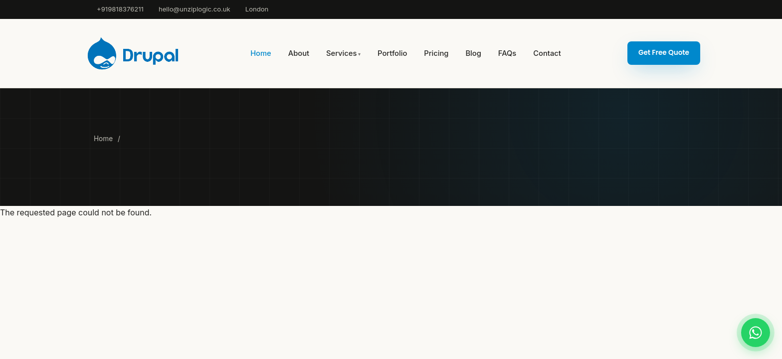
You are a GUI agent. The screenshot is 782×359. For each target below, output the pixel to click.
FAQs (507, 53)
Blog (473, 53)
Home (260, 53)
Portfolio (392, 53)
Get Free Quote (663, 52)
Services (341, 53)
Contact (547, 53)
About (298, 53)
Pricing (436, 53)
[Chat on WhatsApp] (755, 332)
